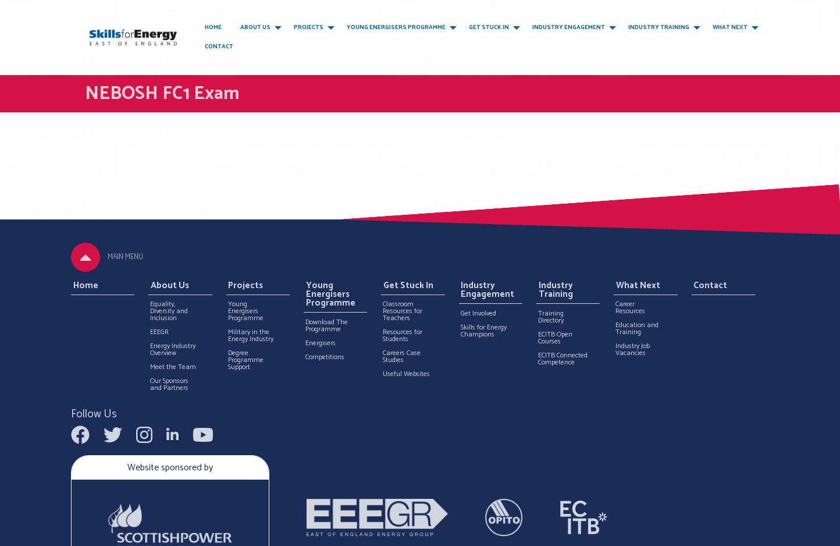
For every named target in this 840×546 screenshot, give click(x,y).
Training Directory (551, 317)
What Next (730, 28)
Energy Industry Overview (172, 350)
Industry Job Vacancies (632, 350)
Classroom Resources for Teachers (402, 311)
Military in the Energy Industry (250, 336)
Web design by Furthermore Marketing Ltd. (283, 532)
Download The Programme (326, 326)
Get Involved (478, 314)
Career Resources (630, 308)
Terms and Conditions (574, 532)
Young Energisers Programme (396, 28)
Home (213, 28)
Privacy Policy (641, 532)
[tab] (85, 257)
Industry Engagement (568, 28)
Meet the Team (173, 367)
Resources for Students (402, 336)
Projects (308, 28)
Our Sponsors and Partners (169, 384)
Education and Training (637, 329)
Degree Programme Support (246, 360)
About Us (255, 28)
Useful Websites (406, 374)
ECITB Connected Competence (563, 359)
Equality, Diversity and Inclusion (169, 311)
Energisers (320, 343)
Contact (219, 47)
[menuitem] (213, 28)
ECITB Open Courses (555, 338)
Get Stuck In (489, 28)
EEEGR (159, 332)
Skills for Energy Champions (484, 331)
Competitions (324, 357)
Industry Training (658, 28)
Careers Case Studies (402, 357)
